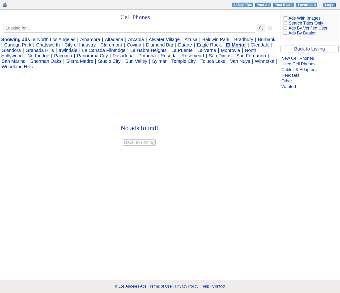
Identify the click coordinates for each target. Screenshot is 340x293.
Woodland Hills (17, 66)
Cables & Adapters (299, 69)
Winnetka (264, 61)
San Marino (14, 61)
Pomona (147, 55)
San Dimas (220, 55)
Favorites (307, 5)
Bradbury (243, 39)
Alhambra (90, 39)
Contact (218, 286)
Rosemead (192, 55)
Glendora (11, 50)
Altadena (114, 39)
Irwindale (68, 50)
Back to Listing (309, 48)
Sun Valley (136, 61)
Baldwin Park (216, 39)
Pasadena (123, 55)
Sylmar (159, 61)
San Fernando (251, 55)
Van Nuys (240, 61)
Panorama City (92, 55)
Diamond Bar (159, 44)
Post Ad (263, 5)
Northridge (38, 55)
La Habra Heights (148, 50)
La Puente (182, 50)
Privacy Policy (186, 286)
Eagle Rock (209, 44)
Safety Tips (243, 5)
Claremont (111, 44)
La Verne (206, 50)
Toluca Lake (212, 61)
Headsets (290, 75)
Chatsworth (48, 44)
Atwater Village (164, 39)
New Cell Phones (297, 58)
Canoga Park (17, 44)
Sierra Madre (79, 61)
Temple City (183, 61)
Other (286, 81)
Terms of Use (160, 286)
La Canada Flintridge (104, 50)
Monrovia (230, 50)
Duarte (185, 44)
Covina (134, 44)
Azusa (190, 39)
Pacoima (63, 55)
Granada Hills (40, 50)
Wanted (288, 86)
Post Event (284, 5)
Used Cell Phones (298, 64)
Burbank (267, 39)
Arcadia (136, 39)
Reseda (169, 55)
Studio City (109, 61)
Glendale (260, 44)
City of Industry (80, 44)
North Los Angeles (56, 39)
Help (205, 286)
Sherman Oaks (45, 61)
